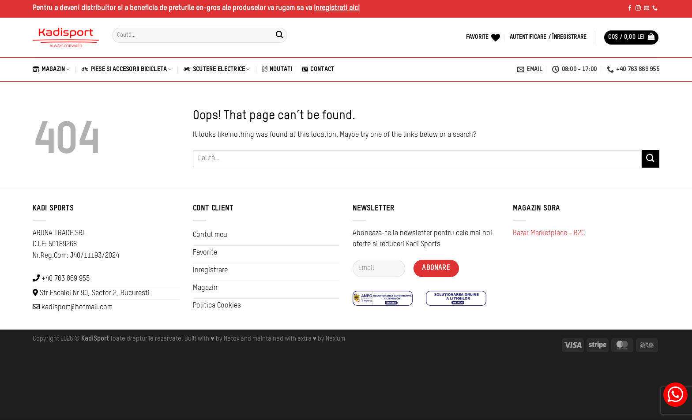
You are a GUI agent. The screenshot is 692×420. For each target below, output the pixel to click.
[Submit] (279, 35)
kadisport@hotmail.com (77, 307)
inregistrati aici (337, 8)
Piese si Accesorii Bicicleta (127, 69)
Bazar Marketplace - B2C (549, 233)
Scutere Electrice (217, 69)
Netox (231, 339)
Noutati (277, 69)
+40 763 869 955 (65, 278)
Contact (318, 69)
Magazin (51, 69)
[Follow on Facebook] (629, 8)
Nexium (335, 339)
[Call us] (655, 8)
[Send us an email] (646, 8)
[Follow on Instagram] (638, 8)
